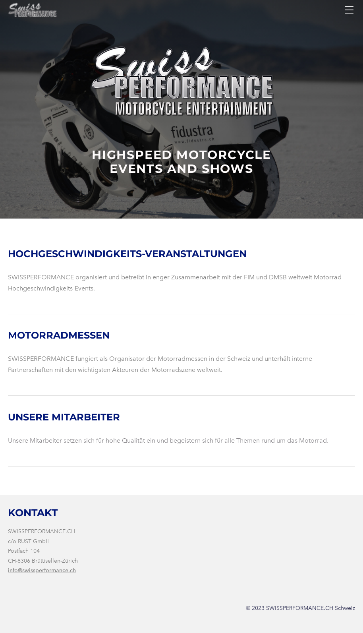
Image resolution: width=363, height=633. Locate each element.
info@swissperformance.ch (42, 570)
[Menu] (349, 10)
